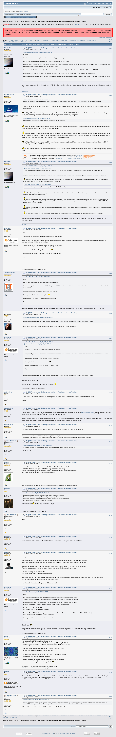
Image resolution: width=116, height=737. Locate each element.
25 (47, 40)
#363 (110, 162)
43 (79, 40)
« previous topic (104, 37)
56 (9, 41)
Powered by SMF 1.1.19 (47, 733)
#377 (110, 588)
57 (11, 41)
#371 (110, 441)
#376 (110, 553)
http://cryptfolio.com (87, 413)
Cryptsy (45, 668)
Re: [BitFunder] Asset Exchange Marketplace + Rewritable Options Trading (51, 48)
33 (61, 40)
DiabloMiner (25, 91)
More (33, 17)
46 (84, 40)
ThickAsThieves (9, 272)
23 (43, 40)
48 (88, 40)
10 (19, 40)
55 (7, 41)
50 (91, 40)
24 (45, 40)
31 (57, 40)
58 (13, 41)
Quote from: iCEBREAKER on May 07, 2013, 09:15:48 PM (37, 52)
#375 (110, 537)
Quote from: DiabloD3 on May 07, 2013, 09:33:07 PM (36, 99)
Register (28, 17)
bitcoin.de (34, 668)
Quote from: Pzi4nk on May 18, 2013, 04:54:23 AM (35, 699)
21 (39, 40)
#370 (110, 425)
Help (13, 17)
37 (68, 40)
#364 (110, 229)
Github (76, 158)
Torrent (29, 14)
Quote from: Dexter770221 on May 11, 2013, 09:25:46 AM (37, 445)
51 (93, 40)
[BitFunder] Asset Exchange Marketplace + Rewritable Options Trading (62, 21)
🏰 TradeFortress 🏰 (11, 441)
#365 (110, 273)
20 (38, 40)
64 (24, 41)
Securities (33, 21)
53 (4, 41)
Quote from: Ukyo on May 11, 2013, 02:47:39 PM (35, 592)
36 (66, 40)
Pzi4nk (6, 671)
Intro (69, 158)
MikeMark (7, 228)
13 (24, 40)
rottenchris (8, 392)
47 (86, 40)
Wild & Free (70, 156)
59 (15, 41)
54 (6, 41)
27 (50, 40)
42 (77, 40)
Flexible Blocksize (78, 156)
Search (18, 17)
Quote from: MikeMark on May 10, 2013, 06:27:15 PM (36, 277)
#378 (110, 637)
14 (26, 40)
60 (16, 41)
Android (80, 158)
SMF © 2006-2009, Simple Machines (65, 733)
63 (22, 41)
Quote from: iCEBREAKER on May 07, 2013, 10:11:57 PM (37, 166)
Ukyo (6, 552)
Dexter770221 (9, 424)
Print (110, 41)
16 (30, 40)
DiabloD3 (7, 48)
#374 (110, 515)
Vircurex (50, 668)
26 (48, 40)
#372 (110, 463)
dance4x (7, 313)
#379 (110, 672)
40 (74, 40)
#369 (110, 409)
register (26, 11)
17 (31, 40)
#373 (110, 489)
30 (56, 40)
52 (95, 40)
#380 (110, 696)
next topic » (110, 38)
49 (90, 40)
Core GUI (72, 158)
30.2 (25, 14)
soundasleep (8, 408)
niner (6, 636)
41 (75, 40)
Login (23, 17)
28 (52, 40)
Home (8, 17)
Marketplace (25, 21)
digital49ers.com (26, 668)
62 (20, 41)
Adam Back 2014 (59, 158)
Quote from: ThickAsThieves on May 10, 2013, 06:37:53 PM (38, 317)
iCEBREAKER (9, 94)
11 (21, 40)
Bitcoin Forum (7, 21)
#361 (110, 48)
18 (33, 40)
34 (63, 40)
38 (70, 40)
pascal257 (7, 536)
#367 (110, 338)
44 (81, 40)
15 (28, 40)
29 (54, 40)
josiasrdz (7, 488)
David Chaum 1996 (60, 156)
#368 (110, 393)
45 (83, 40)
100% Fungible (79, 155)
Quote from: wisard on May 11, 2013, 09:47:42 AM (35, 493)
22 (41, 40)
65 (25, 41)
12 (23, 40)
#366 (110, 314)
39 (72, 40)
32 (59, 40)
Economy (17, 21)
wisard (6, 462)
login (20, 11)
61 (18, 41)
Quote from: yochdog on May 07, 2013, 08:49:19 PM (36, 118)
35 (65, 40)
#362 (110, 95)
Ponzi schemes (78, 24)
